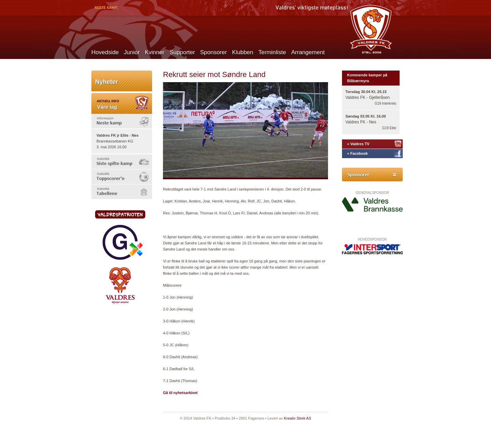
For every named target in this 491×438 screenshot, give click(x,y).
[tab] (121, 121)
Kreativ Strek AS (297, 418)
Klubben (242, 52)
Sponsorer (213, 52)
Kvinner (155, 52)
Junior (131, 52)
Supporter (182, 52)
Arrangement (308, 52)
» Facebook (357, 153)
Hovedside (105, 52)
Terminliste (272, 52)
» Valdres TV (358, 144)
